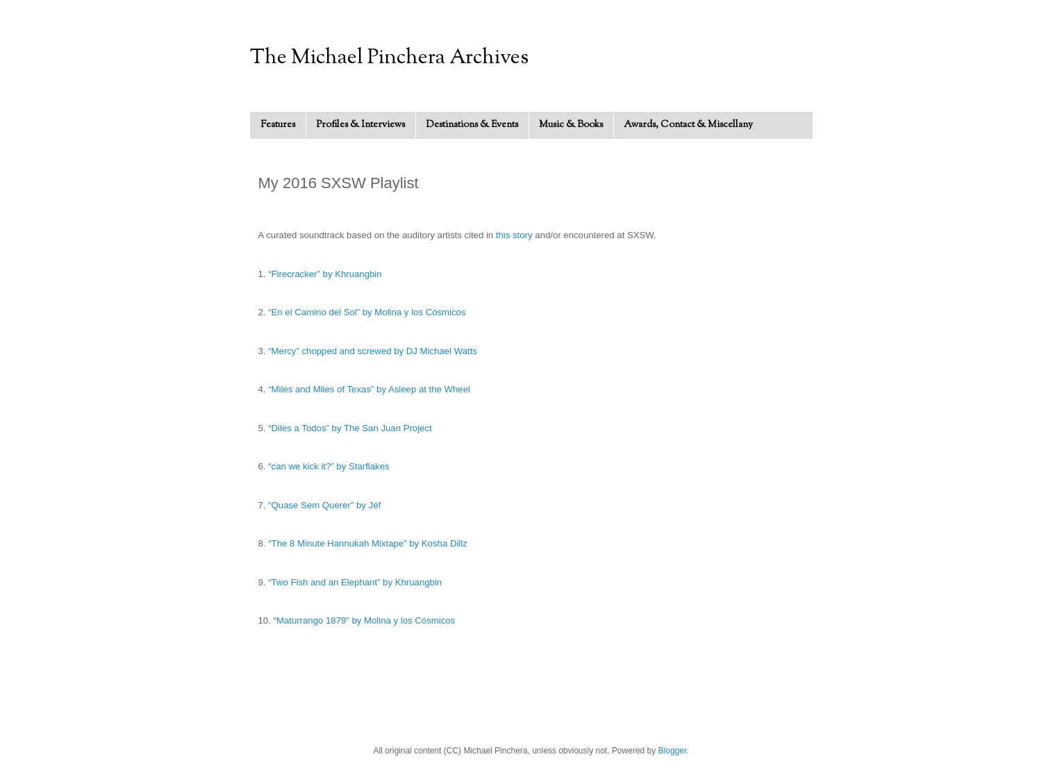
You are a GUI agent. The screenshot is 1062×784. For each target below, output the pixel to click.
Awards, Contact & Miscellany (688, 125)
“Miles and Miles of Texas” (322, 389)
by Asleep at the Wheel (423, 389)
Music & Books (571, 125)
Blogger (672, 751)
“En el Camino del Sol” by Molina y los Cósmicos (366, 312)
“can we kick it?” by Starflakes (328, 466)
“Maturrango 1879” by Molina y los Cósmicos (365, 620)
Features (277, 125)
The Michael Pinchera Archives (389, 58)
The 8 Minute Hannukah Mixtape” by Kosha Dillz (369, 543)
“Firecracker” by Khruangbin (324, 274)
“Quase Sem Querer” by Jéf (324, 505)
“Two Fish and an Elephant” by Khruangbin (355, 582)
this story (514, 235)
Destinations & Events (472, 125)
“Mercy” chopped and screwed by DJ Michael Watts (372, 351)
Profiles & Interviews (360, 125)
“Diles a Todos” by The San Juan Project (350, 428)
